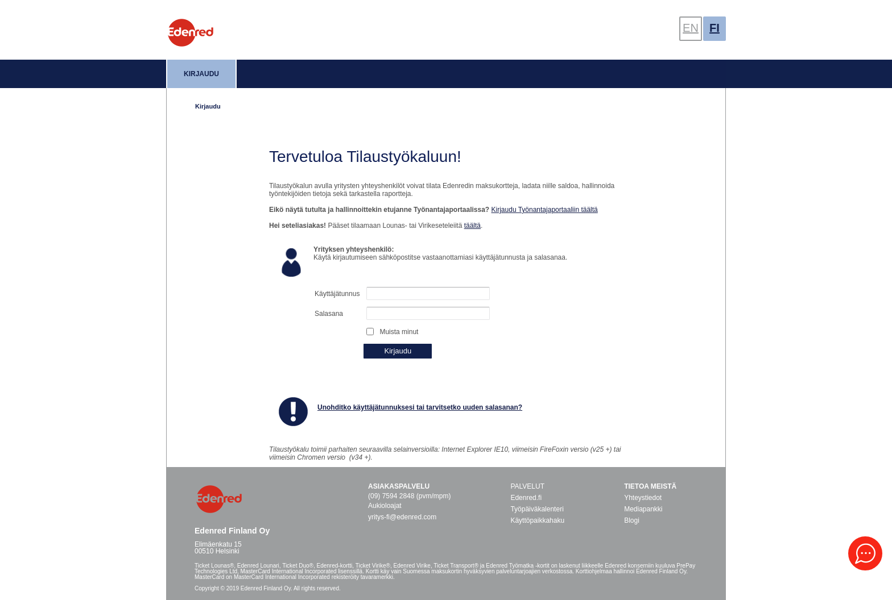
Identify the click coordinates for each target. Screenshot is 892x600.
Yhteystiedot (643, 498)
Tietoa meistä (650, 486)
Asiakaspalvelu (399, 486)
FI (714, 28)
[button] (865, 553)
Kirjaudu (201, 74)
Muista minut (398, 332)
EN (691, 28)
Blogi (631, 520)
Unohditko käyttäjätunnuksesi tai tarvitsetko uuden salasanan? (419, 407)
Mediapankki (643, 509)
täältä (472, 226)
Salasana (329, 314)
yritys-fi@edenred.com (402, 517)
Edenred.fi (526, 498)
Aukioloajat (385, 506)
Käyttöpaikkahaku (537, 520)
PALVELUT (527, 486)
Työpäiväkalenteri (536, 509)
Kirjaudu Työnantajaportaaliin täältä (545, 210)
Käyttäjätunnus (337, 294)
